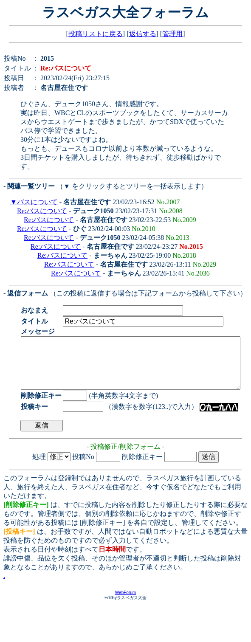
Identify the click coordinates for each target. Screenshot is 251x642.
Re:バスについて (42, 210)
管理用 (172, 33)
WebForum (125, 602)
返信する (142, 33)
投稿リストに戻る (95, 33)
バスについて (37, 202)
